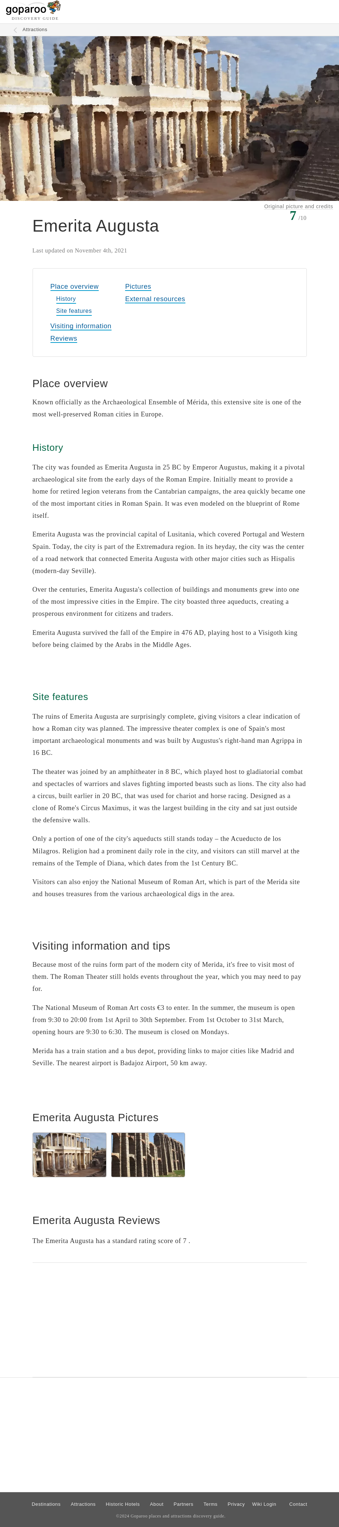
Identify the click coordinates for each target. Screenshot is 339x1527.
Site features (74, 311)
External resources (155, 299)
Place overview (74, 286)
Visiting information (81, 326)
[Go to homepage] (33, 13)
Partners (183, 1504)
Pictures (138, 286)
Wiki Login (264, 1504)
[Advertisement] (170, 1320)
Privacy (236, 1504)
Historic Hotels (123, 1504)
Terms (210, 1504)
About (156, 1504)
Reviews (64, 338)
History (66, 299)
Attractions (35, 29)
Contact (298, 1504)
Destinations (46, 1504)
